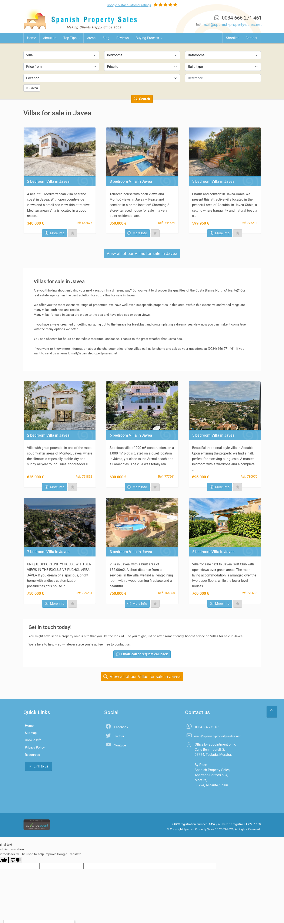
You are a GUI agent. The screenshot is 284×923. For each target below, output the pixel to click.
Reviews (122, 38)
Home (31, 38)
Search (142, 99)
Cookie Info (33, 740)
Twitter (119, 736)
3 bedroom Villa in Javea (131, 181)
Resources (32, 755)
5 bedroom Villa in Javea (131, 435)
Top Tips (70, 38)
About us (49, 38)
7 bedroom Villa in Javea (48, 552)
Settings (50, 911)
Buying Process (148, 38)
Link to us (38, 766)
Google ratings (129, 5)
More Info (54, 233)
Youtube (120, 745)
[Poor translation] (15, 860)
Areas (91, 38)
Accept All (28, 911)
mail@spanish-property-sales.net (232, 24)
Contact (251, 38)
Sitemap (31, 733)
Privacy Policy (35, 747)
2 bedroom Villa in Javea (48, 181)
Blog (106, 38)
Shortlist (232, 38)
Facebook (121, 727)
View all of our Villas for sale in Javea (142, 253)
